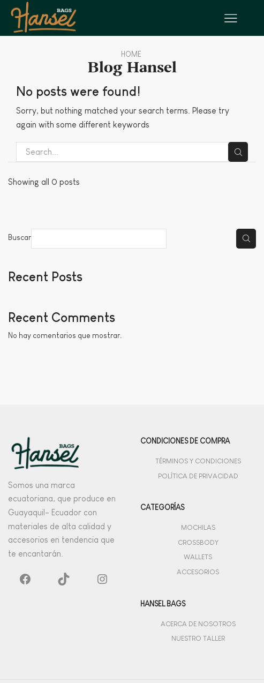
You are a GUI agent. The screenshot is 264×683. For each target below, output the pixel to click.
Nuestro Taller (198, 638)
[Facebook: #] (25, 581)
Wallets (198, 557)
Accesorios (198, 572)
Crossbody (198, 542)
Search (238, 152)
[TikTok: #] (63, 581)
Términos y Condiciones (198, 461)
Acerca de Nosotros (198, 624)
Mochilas (198, 527)
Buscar (19, 237)
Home (131, 54)
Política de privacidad (198, 476)
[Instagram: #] (102, 581)
